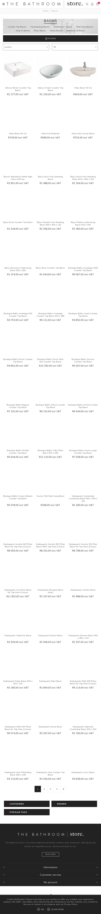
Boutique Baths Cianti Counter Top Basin (83, 314)
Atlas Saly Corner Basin (83, 133)
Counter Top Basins (17, 27)
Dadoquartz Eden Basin (50, 681)
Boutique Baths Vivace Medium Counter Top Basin (18, 497)
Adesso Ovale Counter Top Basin (50, 89)
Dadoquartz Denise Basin (50, 635)
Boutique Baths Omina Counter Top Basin (50, 406)
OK (42, 909)
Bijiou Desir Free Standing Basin (50, 177)
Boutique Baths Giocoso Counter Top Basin (83, 360)
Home (45, 11)
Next (63, 789)
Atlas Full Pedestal (50, 133)
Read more (50, 854)
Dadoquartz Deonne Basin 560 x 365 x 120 (83, 636)
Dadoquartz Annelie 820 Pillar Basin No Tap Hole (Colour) (17, 545)
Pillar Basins (40, 30)
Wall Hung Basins (84, 27)
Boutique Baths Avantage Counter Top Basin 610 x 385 (50, 314)
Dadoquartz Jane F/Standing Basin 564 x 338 (18, 773)
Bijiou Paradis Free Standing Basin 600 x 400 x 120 (50, 223)
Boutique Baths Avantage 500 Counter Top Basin (18, 314)
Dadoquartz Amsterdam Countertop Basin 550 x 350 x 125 (83, 498)
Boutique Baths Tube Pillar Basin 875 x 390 (50, 451)
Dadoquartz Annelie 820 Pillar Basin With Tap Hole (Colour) (50, 545)
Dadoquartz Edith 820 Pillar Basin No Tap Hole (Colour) (83, 682)
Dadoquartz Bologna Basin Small (50, 591)
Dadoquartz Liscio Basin (83, 772)
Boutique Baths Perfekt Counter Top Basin (18, 451)
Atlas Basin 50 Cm (83, 88)
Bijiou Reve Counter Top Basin (50, 268)
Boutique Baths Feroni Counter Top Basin (18, 360)
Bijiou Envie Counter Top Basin (18, 222)
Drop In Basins (23, 30)
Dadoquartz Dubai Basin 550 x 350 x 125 (17, 682)
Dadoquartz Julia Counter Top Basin (50, 773)
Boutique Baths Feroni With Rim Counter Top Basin (50, 360)
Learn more (57, 909)
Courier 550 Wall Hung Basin (50, 496)
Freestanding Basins (40, 27)
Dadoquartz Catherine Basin (17, 635)
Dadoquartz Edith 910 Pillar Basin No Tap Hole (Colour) (18, 728)
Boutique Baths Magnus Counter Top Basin (18, 406)
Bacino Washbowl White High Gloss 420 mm (18, 177)
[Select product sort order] (26, 47)
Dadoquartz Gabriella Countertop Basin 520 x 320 (83, 728)
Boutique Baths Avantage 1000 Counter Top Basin (83, 269)
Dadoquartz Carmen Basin (83, 590)
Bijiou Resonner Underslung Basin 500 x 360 (18, 269)
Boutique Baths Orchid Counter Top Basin (83, 406)
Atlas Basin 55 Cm (18, 133)
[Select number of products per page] (75, 47)
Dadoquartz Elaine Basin (50, 727)
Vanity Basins (56, 30)
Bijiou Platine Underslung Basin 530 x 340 (83, 223)
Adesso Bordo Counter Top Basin (18, 89)
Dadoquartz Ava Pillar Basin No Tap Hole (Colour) (17, 591)
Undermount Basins (63, 27)
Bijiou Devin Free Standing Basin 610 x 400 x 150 (83, 177)
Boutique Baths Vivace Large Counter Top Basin (83, 451)
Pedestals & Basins (76, 30)
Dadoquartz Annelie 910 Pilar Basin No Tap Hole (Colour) (83, 545)
